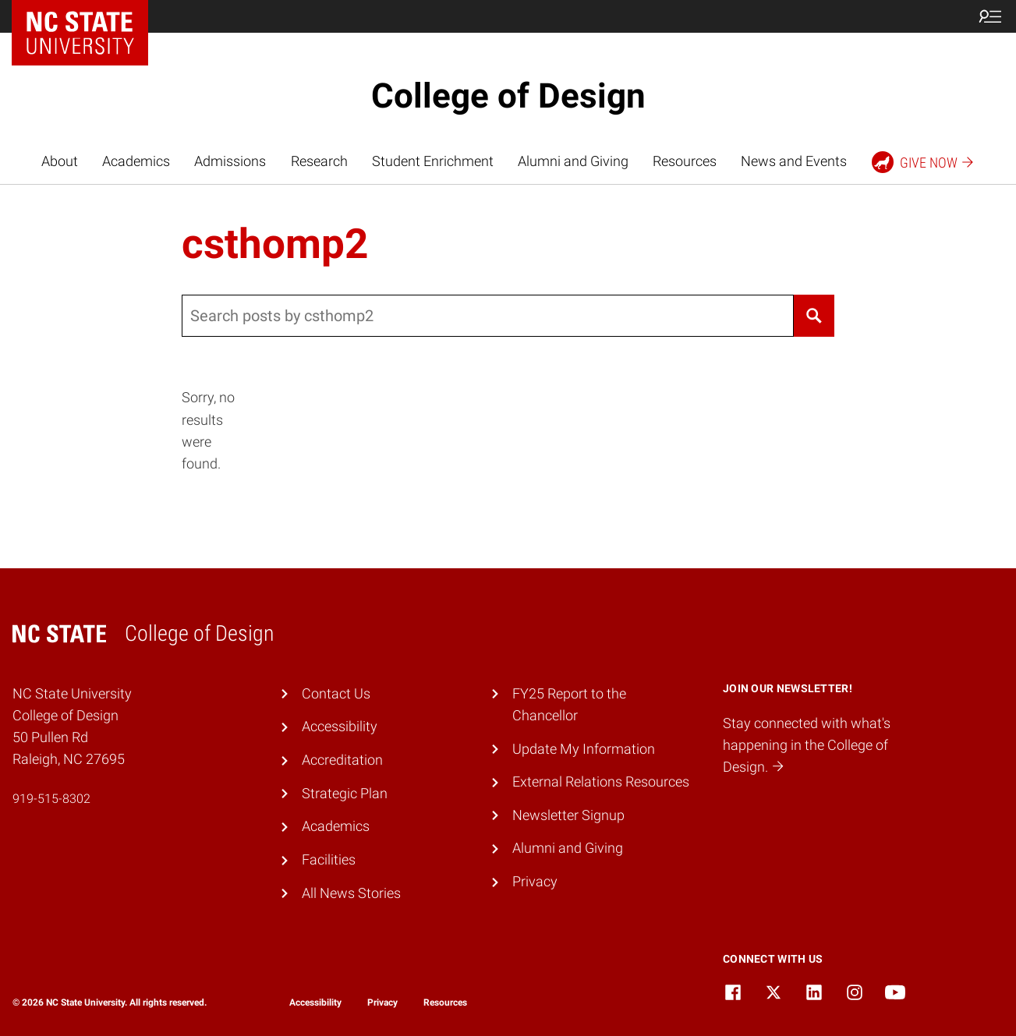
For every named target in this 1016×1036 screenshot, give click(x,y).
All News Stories (351, 893)
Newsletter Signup (568, 815)
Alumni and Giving (573, 161)
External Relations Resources (600, 782)
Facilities (329, 860)
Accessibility (339, 726)
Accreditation (342, 760)
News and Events (794, 161)
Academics (136, 161)
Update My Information (583, 749)
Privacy (535, 881)
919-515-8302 (51, 798)
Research (319, 161)
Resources (685, 161)
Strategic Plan (345, 793)
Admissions (230, 161)
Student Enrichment (433, 161)
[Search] (814, 316)
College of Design (508, 96)
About (59, 161)
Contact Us (336, 694)
